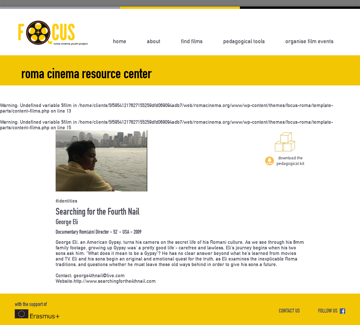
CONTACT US (289, 311)
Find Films (192, 41)
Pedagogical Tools (244, 41)
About (153, 41)
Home (119, 41)
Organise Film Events (309, 41)
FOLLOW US (331, 311)
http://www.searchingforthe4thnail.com (115, 281)
